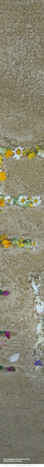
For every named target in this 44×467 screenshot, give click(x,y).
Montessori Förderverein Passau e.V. (20, 465)
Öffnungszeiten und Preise (31, 465)
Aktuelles (12, 465)
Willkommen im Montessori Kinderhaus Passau (17, 460)
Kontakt (38, 465)
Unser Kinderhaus (6, 465)
